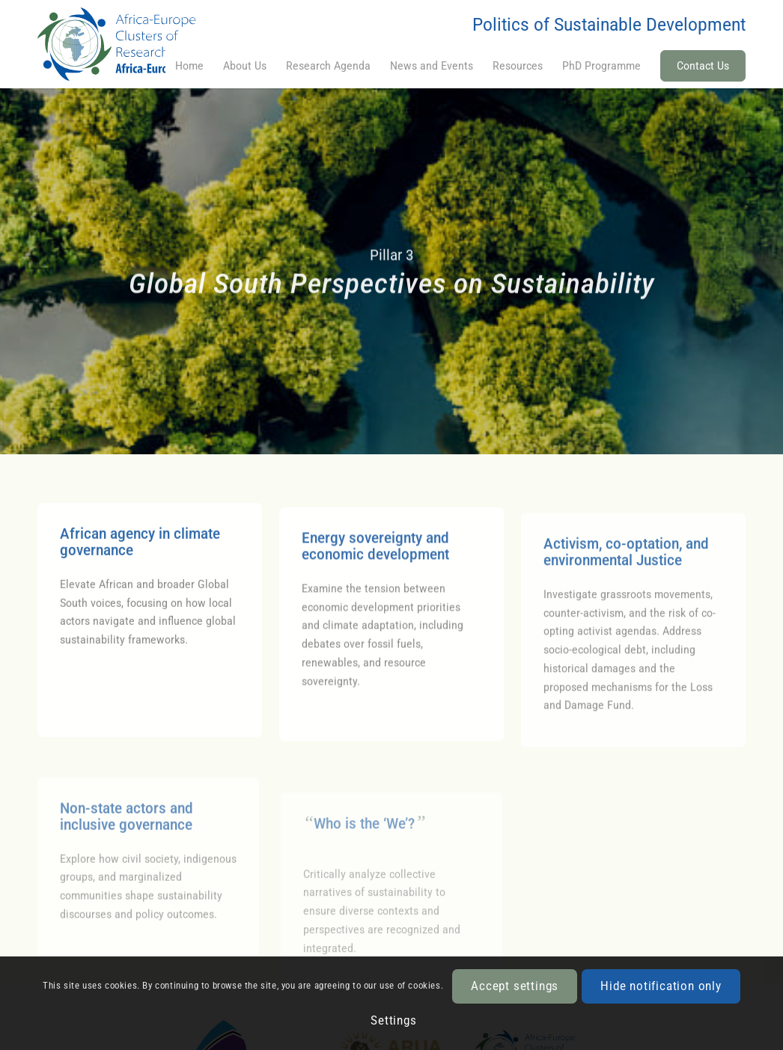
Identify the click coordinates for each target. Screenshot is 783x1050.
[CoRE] (135, 44)
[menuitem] (189, 66)
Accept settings (514, 986)
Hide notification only (661, 986)
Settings (393, 1020)
